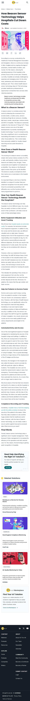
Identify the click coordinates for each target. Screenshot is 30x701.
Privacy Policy (17, 696)
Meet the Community (22, 658)
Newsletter (19, 645)
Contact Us (19, 678)
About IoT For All (21, 637)
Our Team (19, 641)
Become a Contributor (22, 661)
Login (17, 675)
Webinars (4, 637)
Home (3, 654)
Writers (3, 665)
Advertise (18, 649)
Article (3, 9)
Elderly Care (9, 9)
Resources (4, 645)
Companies (4, 661)
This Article (18, 9)
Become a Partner (21, 665)
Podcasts (4, 641)
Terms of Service (7, 699)
